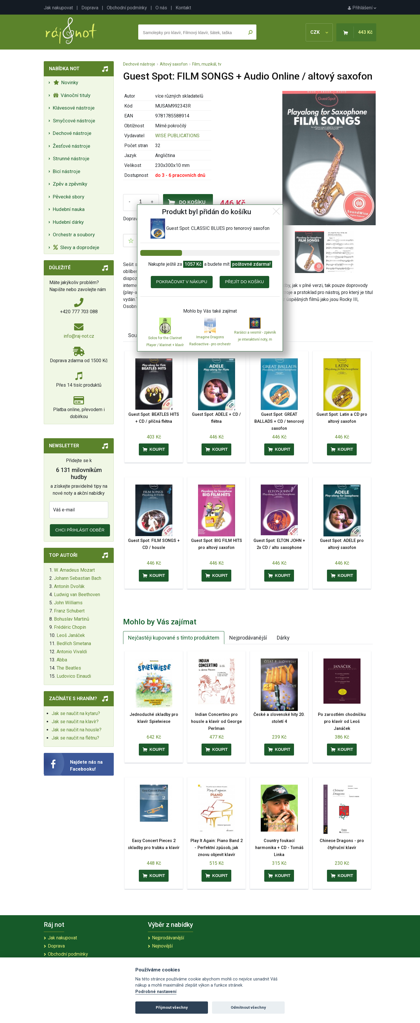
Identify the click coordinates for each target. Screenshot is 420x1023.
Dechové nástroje (72, 133)
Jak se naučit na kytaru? (76, 713)
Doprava (89, 7)
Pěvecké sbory (68, 197)
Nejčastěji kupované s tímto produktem (173, 638)
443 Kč (365, 32)
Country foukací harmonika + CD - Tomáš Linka (279, 847)
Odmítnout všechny (248, 1007)
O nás (161, 7)
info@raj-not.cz (79, 336)
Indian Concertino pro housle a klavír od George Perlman (216, 721)
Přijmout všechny (172, 1007)
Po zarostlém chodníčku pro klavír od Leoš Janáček (342, 721)
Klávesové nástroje (73, 108)
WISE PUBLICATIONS (177, 135)
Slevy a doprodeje (76, 247)
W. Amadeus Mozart (74, 570)
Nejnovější (162, 946)
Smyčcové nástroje (74, 121)
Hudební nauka (69, 209)
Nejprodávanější (248, 638)
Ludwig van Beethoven (77, 594)
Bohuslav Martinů (71, 619)
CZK (319, 32)
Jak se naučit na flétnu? (75, 738)
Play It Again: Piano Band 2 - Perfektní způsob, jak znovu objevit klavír (216, 847)
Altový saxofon (174, 64)
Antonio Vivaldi (72, 651)
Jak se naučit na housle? (77, 730)
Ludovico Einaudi (74, 676)
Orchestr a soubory (74, 234)
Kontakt (183, 7)
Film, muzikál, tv (206, 64)
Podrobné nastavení (155, 991)
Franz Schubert (69, 611)
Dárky (283, 638)
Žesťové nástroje (71, 146)
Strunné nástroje (71, 158)
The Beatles (69, 668)
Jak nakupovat (58, 7)
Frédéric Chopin (70, 627)
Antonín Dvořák (69, 586)
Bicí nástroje (66, 171)
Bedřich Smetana (74, 643)
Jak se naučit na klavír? (75, 721)
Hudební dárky (68, 222)
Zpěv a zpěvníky (70, 184)
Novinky (65, 82)
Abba (62, 660)
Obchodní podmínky (127, 7)
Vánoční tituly (71, 95)
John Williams (68, 602)
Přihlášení (362, 7)
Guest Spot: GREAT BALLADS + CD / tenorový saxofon (279, 421)
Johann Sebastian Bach (77, 578)
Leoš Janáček (71, 635)
